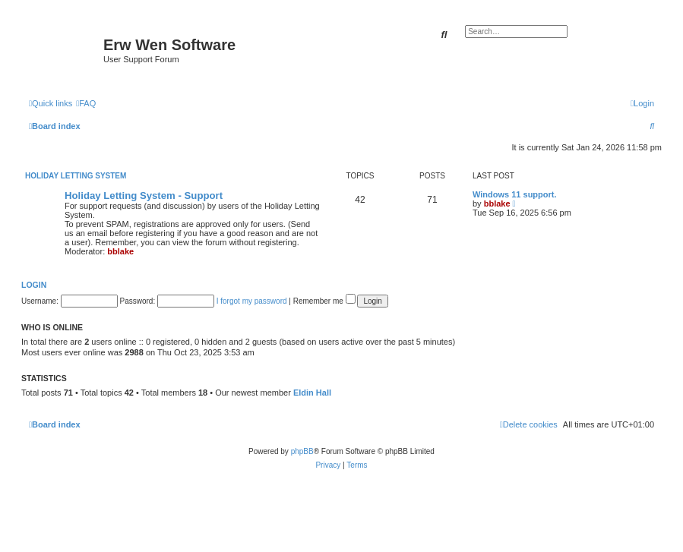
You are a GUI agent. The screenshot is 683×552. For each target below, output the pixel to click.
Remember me (324, 301)
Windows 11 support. (515, 194)
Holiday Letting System (75, 176)
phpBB (302, 451)
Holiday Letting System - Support (144, 195)
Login (33, 284)
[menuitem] (86, 103)
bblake (120, 251)
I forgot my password (252, 301)
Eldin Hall (312, 392)
